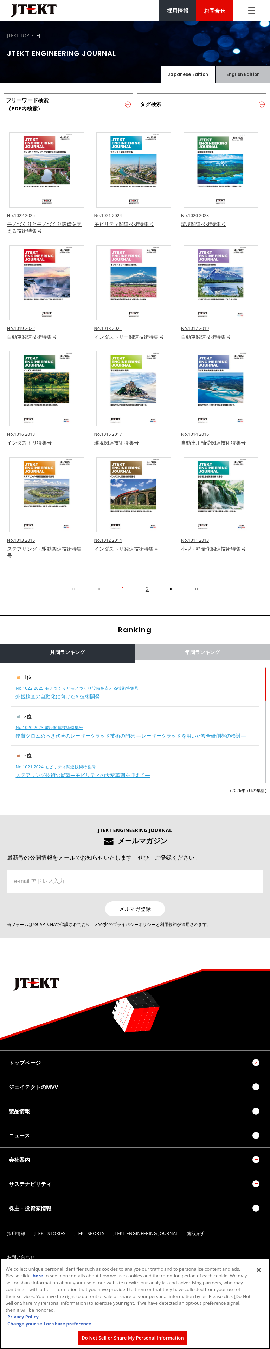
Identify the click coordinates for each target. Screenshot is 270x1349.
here (38, 1275)
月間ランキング (67, 652)
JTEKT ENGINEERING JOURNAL (145, 1234)
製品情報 (19, 1111)
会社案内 (19, 1159)
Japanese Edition (188, 74)
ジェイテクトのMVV (33, 1086)
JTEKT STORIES (50, 1234)
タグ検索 (202, 104)
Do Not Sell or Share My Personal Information (133, 1338)
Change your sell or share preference (49, 1324)
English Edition (243, 74)
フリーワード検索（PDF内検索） (68, 104)
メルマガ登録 (135, 909)
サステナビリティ (30, 1183)
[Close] (258, 1270)
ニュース (19, 1135)
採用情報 (177, 10)
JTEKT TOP (18, 35)
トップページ (25, 1062)
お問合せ (214, 10)
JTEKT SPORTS (90, 1234)
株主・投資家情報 (30, 1208)
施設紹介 (196, 1234)
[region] (135, 725)
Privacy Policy (23, 1317)
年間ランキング (202, 652)
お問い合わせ (21, 1257)
